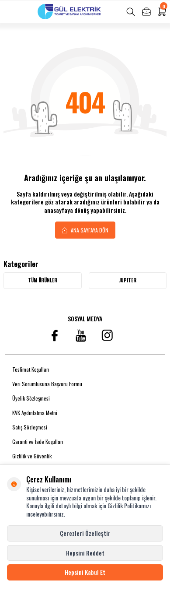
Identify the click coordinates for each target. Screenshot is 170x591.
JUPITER (127, 280)
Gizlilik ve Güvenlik (32, 456)
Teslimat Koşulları (30, 369)
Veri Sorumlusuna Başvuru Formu (47, 383)
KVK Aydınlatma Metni (34, 412)
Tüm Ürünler (42, 280)
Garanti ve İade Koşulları (37, 441)
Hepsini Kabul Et (85, 572)
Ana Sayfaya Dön (85, 229)
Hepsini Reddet (85, 552)
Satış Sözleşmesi (29, 427)
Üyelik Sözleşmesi (31, 398)
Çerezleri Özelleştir (85, 533)
